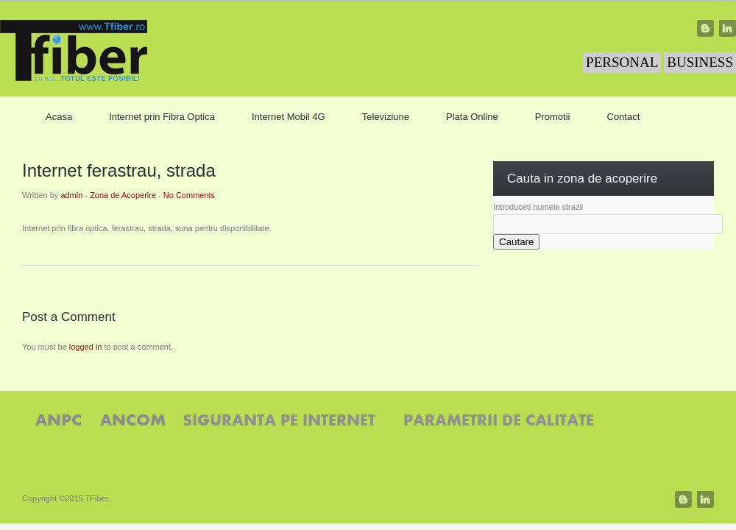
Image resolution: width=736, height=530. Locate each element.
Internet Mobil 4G (288, 116)
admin (71, 195)
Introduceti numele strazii (538, 206)
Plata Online (472, 116)
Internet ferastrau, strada (119, 170)
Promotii (552, 116)
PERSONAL (622, 62)
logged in (85, 346)
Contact (623, 116)
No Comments (189, 195)
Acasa (59, 116)
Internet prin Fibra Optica (162, 116)
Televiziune (385, 116)
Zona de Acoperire (123, 195)
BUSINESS (700, 62)
